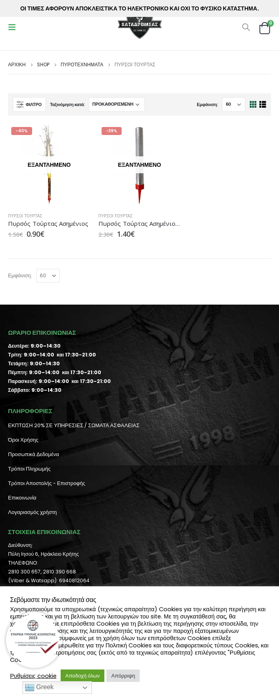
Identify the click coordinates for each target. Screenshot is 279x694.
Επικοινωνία (22, 498)
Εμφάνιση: (207, 104)
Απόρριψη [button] (123, 676)
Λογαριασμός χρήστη (32, 512)
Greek (39, 687)
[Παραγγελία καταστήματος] (117, 104)
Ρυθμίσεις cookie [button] (33, 676)
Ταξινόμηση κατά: (67, 104)
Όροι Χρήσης (23, 440)
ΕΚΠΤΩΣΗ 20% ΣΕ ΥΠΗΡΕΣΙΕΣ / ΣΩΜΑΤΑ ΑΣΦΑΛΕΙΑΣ (73, 425)
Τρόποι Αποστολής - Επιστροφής (46, 483)
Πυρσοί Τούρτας (25, 216)
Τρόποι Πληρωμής (29, 469)
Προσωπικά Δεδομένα (33, 454)
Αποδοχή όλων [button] (82, 676)
